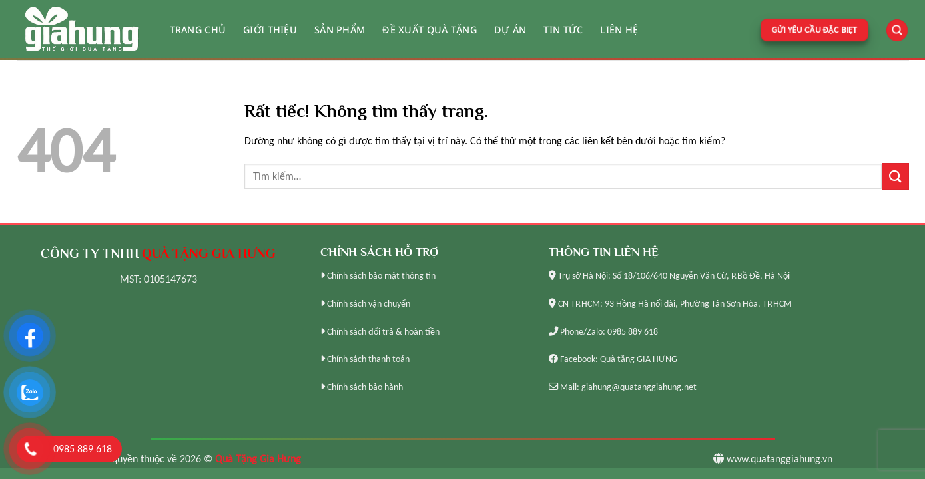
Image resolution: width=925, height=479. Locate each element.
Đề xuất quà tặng (429, 29)
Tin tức (563, 29)
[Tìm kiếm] (897, 30)
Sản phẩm (339, 29)
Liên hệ (619, 29)
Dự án (510, 29)
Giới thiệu (270, 29)
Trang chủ (198, 29)
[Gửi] (895, 176)
